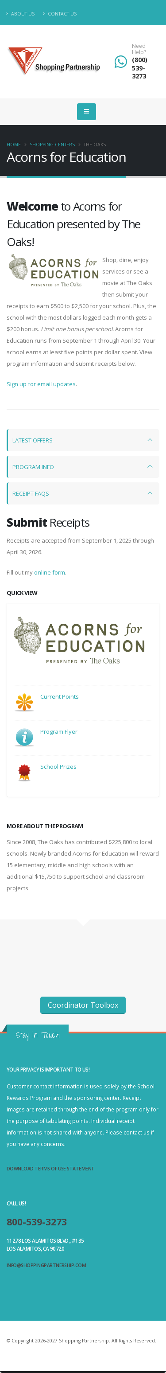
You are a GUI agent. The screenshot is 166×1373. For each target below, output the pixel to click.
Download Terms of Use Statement (51, 1169)
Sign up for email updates (41, 384)
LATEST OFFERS (32, 440)
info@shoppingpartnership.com (46, 1265)
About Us (21, 14)
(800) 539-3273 (139, 67)
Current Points (59, 696)
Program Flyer (58, 731)
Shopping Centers (52, 144)
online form (49, 572)
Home (14, 144)
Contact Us (60, 14)
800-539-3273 (37, 1221)
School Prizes (58, 767)
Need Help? (139, 49)
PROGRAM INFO (33, 467)
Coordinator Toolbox (83, 1005)
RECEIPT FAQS (30, 493)
